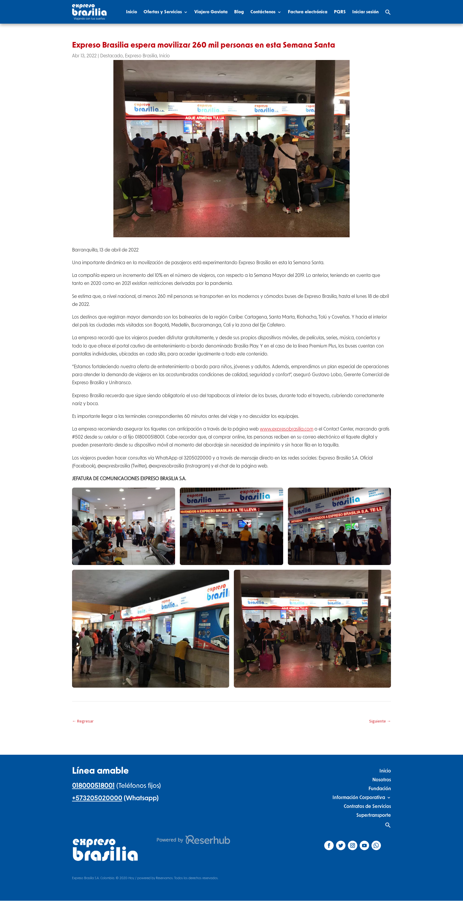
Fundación (380, 788)
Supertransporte (373, 815)
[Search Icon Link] (388, 12)
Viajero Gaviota (211, 12)
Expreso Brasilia (141, 55)
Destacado (111, 55)
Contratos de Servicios (367, 806)
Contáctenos (262, 12)
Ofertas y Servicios (163, 12)
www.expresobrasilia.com (286, 429)
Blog (239, 12)
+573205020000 (97, 798)
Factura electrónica (307, 12)
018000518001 (93, 786)
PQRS (340, 12)
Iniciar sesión (365, 12)
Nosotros (381, 779)
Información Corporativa (358, 797)
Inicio (131, 12)
